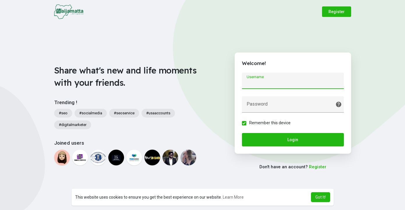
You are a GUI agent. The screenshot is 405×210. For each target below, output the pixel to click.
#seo (63, 113)
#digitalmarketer (72, 125)
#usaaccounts (158, 113)
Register (336, 11)
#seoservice (124, 113)
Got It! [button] (320, 197)
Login (292, 139)
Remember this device (270, 122)
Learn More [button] (233, 197)
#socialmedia (90, 113)
